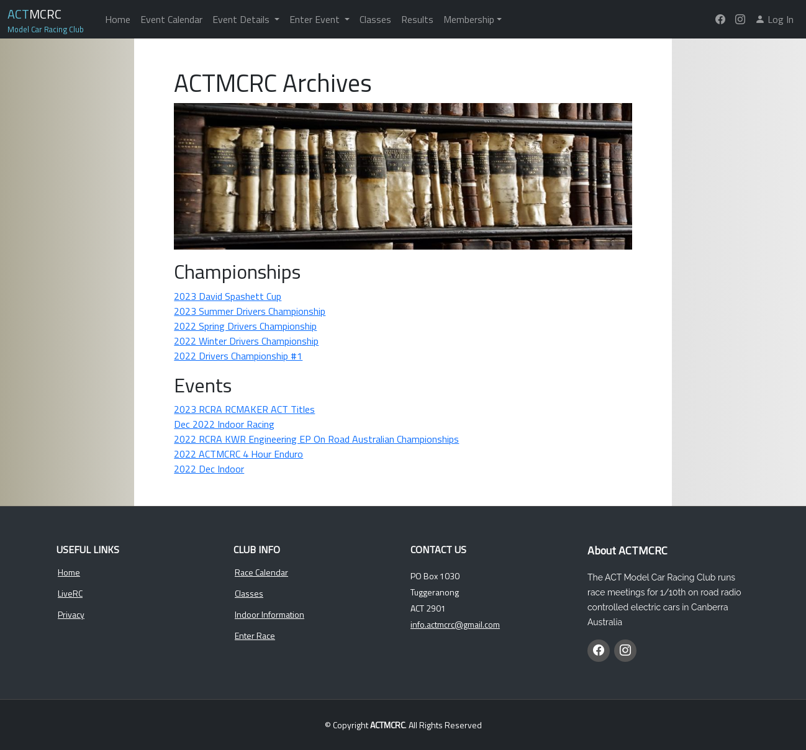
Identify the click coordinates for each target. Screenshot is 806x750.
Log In (774, 19)
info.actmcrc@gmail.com (455, 624)
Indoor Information (269, 614)
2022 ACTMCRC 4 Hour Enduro (238, 453)
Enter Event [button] (315, 19)
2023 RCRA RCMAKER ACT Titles (244, 409)
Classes (375, 19)
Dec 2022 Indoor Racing (224, 424)
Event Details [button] (242, 19)
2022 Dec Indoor (209, 468)
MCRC (34, 14)
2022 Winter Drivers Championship (246, 340)
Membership (468, 19)
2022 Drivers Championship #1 (238, 355)
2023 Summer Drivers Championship (249, 311)
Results (417, 19)
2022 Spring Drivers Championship (245, 326)
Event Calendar (171, 19)
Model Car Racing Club (45, 29)
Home (117, 19)
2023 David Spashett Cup (227, 296)
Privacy (71, 614)
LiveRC (70, 593)
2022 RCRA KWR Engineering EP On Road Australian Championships (316, 438)
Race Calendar (261, 572)
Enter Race (255, 635)
